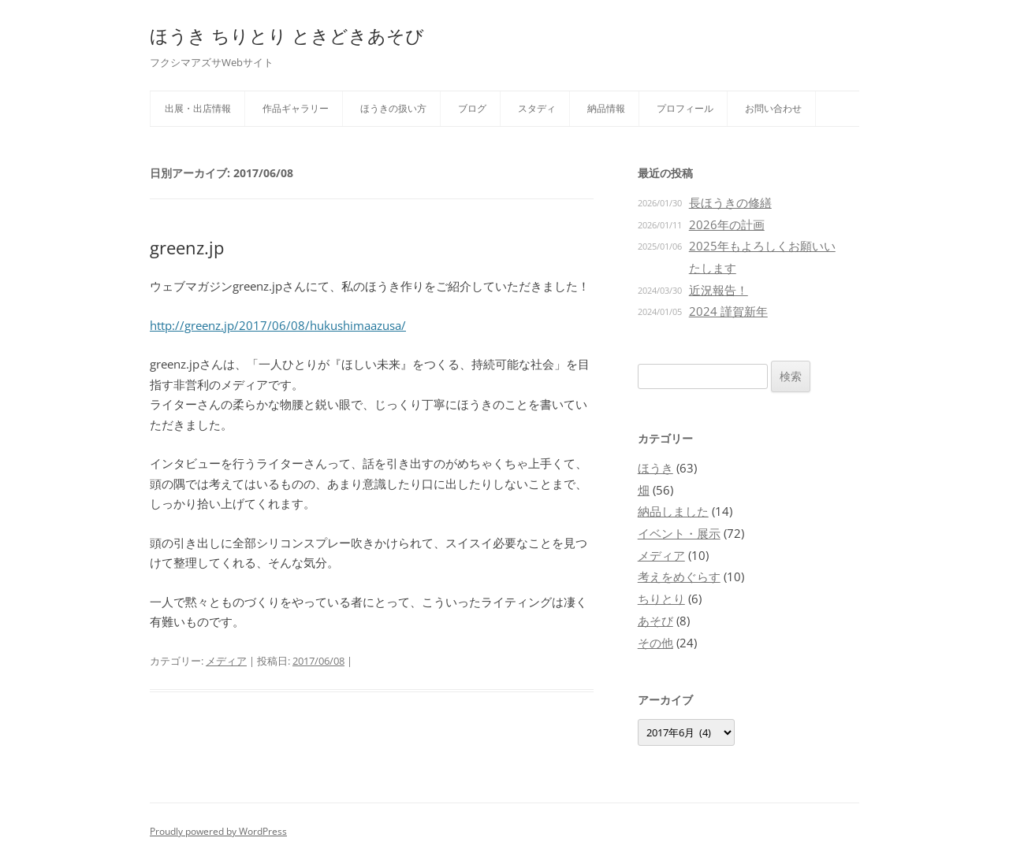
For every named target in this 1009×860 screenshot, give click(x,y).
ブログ (472, 108)
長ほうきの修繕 (730, 202)
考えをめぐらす (679, 576)
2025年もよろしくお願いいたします (762, 257)
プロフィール (685, 108)
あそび (655, 620)
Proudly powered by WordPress (218, 831)
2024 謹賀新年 (728, 311)
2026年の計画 (727, 224)
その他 (655, 643)
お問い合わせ (773, 108)
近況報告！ (718, 290)
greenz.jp (187, 247)
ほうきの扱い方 (393, 108)
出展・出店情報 (198, 108)
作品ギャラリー (295, 108)
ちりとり (661, 598)
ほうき (655, 468)
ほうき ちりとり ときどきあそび (287, 35)
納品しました (673, 511)
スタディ (537, 108)
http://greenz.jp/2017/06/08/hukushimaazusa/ (278, 325)
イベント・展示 (679, 533)
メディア (226, 661)
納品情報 (606, 108)
